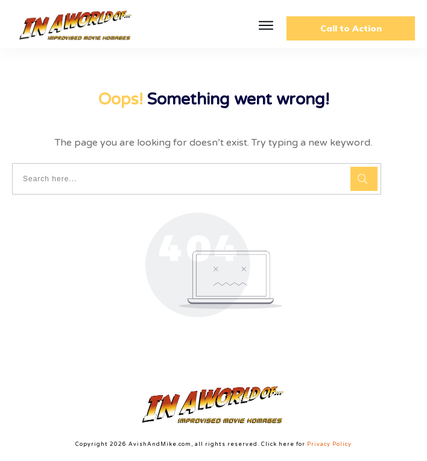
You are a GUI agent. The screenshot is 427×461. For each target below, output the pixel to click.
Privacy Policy (329, 444)
